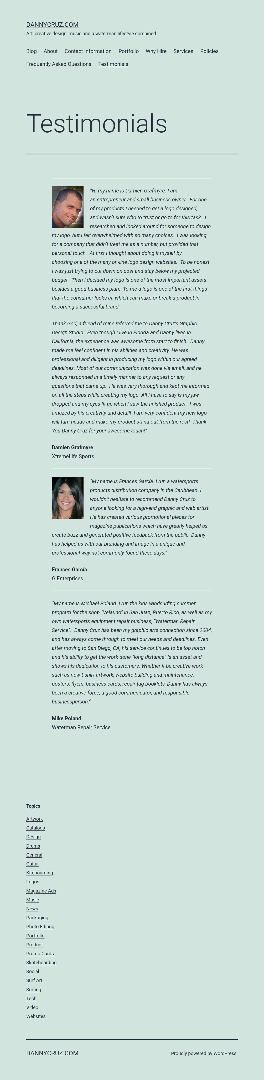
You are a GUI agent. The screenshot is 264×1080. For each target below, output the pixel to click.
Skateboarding (41, 962)
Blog (31, 51)
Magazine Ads (41, 891)
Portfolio (128, 51)
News (32, 908)
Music (32, 899)
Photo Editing (40, 926)
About (51, 51)
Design (33, 836)
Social (32, 971)
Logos (32, 881)
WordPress (225, 1053)
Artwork (34, 819)
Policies (209, 51)
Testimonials (113, 64)
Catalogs (35, 828)
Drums (33, 846)
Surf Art (34, 980)
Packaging (37, 917)
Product (34, 944)
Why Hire (156, 51)
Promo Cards (40, 953)
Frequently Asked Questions (58, 64)
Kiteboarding (39, 872)
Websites (36, 1016)
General (34, 855)
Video (32, 1007)
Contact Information (88, 51)
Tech (31, 998)
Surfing (33, 989)
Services (183, 51)
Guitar (32, 864)
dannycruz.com (52, 24)
